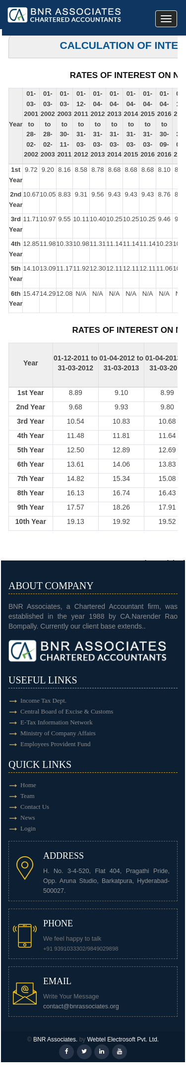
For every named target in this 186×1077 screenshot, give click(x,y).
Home (28, 785)
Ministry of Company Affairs (58, 733)
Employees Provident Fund (55, 744)
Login (28, 828)
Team (27, 795)
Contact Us (34, 806)
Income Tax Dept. (43, 700)
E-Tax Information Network (56, 722)
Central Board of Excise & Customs (66, 711)
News (27, 817)
